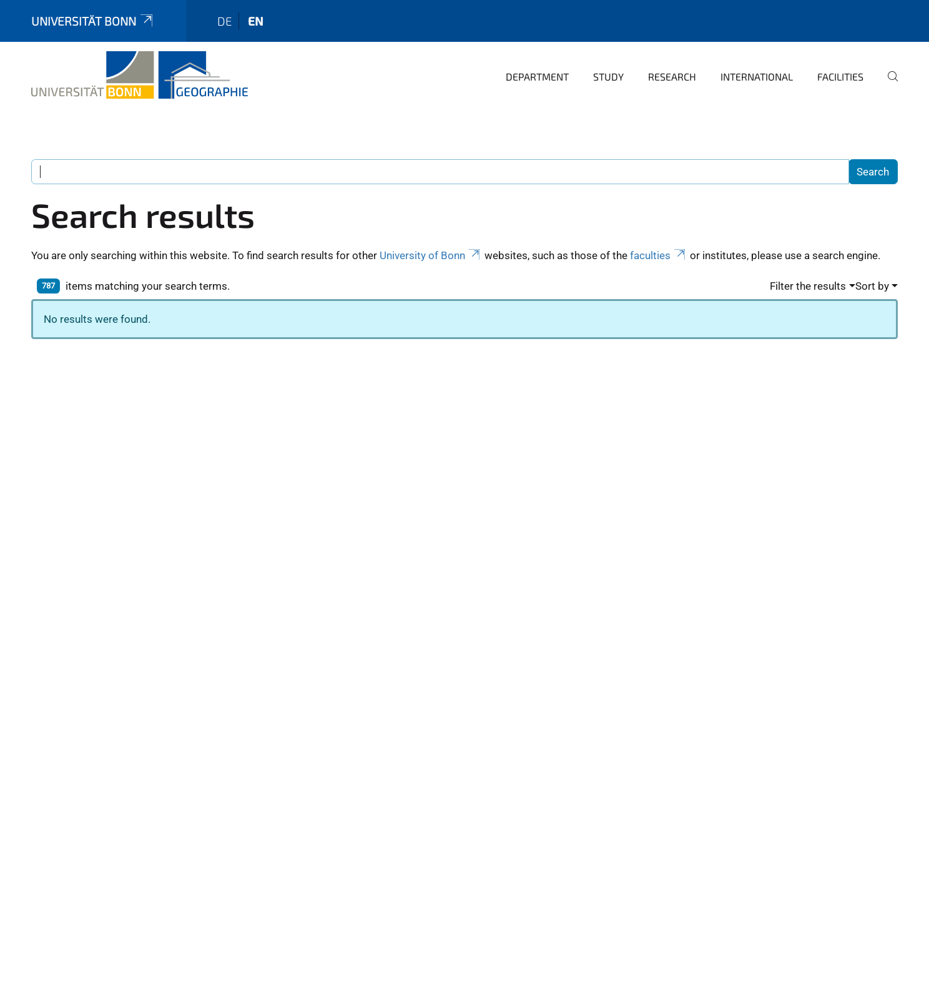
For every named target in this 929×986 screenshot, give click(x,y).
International (756, 76)
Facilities (840, 76)
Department (537, 76)
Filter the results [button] (808, 286)
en (255, 21)
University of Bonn (431, 255)
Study (608, 76)
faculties (658, 255)
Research (672, 76)
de (224, 21)
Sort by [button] (872, 286)
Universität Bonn (93, 21)
